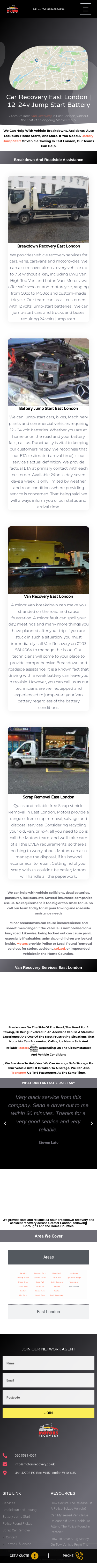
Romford (57, 1291)
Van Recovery (41, 116)
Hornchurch (57, 1273)
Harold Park (40, 1291)
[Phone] (72, 1556)
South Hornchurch (57, 1295)
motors (23, 1048)
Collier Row (23, 1286)
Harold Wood (40, 1295)
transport (18, 1072)
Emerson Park (40, 1273)
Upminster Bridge (74, 1277)
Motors (22, 944)
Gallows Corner (40, 1277)
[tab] (48, 1257)
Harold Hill (40, 1286)
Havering (23, 1273)
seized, (60, 948)
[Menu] (85, 9)
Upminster (74, 1273)
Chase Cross (23, 1282)
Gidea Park (40, 1282)
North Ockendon (57, 1282)
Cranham (23, 1291)
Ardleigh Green (23, 1277)
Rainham (57, 1286)
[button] (5, 1123)
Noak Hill (57, 1277)
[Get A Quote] (24, 1556)
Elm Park (23, 1295)
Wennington (74, 1282)
